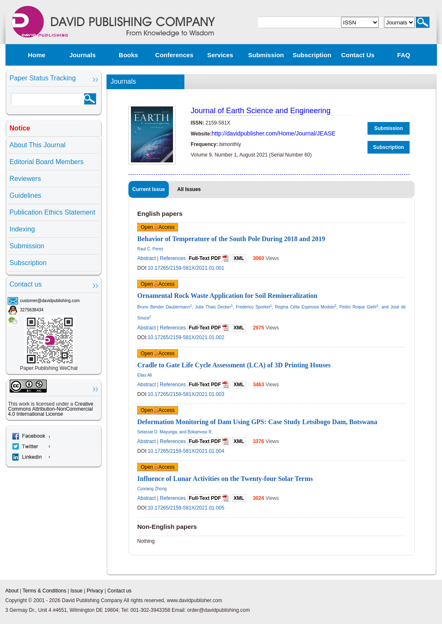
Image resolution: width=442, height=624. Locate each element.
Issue (76, 591)
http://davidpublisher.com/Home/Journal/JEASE (273, 133)
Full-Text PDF (209, 258)
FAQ (403, 54)
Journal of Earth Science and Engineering (260, 110)
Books (128, 54)
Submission (266, 54)
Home (36, 54)
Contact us (357, 54)
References (173, 258)
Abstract (146, 258)
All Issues (189, 189)
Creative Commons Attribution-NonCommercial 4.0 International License (50, 409)
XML (239, 258)
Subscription (312, 54)
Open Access (158, 227)
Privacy (95, 591)
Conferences (174, 54)
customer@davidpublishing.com (50, 300)
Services (220, 54)
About (12, 591)
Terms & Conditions (44, 591)
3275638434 (32, 310)
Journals (82, 54)
